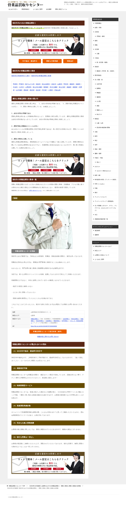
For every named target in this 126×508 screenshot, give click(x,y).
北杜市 (54, 84)
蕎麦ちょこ (100, 110)
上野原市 (28, 87)
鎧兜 (96, 136)
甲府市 (15, 84)
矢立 (96, 214)
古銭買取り (49, 321)
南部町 (75, 87)
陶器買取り (57, 321)
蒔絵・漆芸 (98, 149)
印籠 (96, 188)
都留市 (72, 84)
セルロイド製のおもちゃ (104, 171)
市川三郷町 (54, 87)
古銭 (96, 132)
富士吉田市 (46, 84)
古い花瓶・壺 (99, 79)
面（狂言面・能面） (102, 62)
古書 (98, 53)
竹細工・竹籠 (99, 158)
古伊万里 (99, 84)
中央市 (15, 87)
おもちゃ (97, 166)
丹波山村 (58, 90)
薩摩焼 (99, 88)
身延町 (69, 87)
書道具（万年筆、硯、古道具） (106, 71)
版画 (96, 40)
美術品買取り (75, 319)
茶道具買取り (40, 321)
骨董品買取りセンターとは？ (103, 246)
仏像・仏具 (100, 123)
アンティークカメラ (101, 197)
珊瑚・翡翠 (98, 153)
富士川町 (62, 87)
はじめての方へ (13, 9)
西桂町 (26, 90)
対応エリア (98, 250)
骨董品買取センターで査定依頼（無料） (48, 331)
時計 (96, 140)
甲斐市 (21, 84)
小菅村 (50, 90)
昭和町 (46, 87)
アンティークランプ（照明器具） (104, 201)
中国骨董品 (98, 23)
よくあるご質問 (37, 9)
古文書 (97, 49)
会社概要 (48, 9)
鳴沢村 (32, 90)
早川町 (44, 90)
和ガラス (99, 114)
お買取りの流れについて (102, 255)
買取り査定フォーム (61, 9)
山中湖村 (19, 90)
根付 (96, 192)
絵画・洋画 (98, 27)
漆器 (98, 106)
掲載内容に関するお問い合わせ (48, 336)
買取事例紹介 (25, 9)
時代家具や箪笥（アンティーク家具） (106, 179)
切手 (96, 145)
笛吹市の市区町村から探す (20, 76)
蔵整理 (97, 235)
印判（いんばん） (100, 184)
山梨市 (60, 84)
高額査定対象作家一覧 (101, 219)
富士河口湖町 (37, 87)
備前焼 (99, 97)
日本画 (97, 32)
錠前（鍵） (98, 175)
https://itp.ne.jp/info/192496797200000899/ (44, 326)
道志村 (38, 90)
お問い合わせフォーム (35, 190)
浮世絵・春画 (101, 36)
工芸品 (97, 58)
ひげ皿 (99, 101)
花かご (99, 162)
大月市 (21, 87)
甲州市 (66, 84)
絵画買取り (66, 319)
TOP (17, 486)
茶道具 (97, 66)
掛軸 (96, 45)
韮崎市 (78, 84)
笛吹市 (38, 84)
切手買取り (65, 321)
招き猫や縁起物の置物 (103, 127)
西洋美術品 (98, 75)
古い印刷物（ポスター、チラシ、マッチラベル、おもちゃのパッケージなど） (106, 208)
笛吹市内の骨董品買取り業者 (41, 76)
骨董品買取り (35, 319)
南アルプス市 (30, 84)
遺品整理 (97, 230)
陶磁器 (99, 92)
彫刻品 (97, 118)
